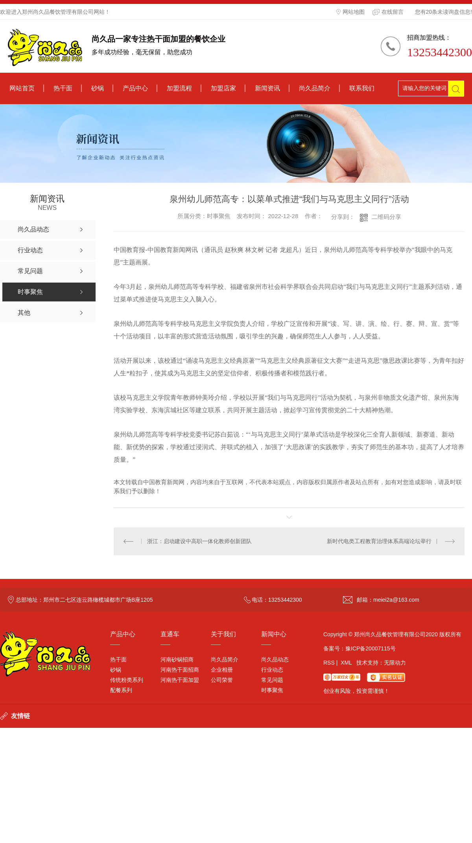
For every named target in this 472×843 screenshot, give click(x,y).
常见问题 (272, 680)
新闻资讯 (267, 88)
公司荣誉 (222, 680)
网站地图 (350, 12)
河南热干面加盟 (179, 680)
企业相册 (222, 670)
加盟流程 (179, 88)
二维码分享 (386, 216)
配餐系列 (121, 690)
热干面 (62, 88)
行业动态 (272, 670)
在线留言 (388, 12)
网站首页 (22, 88)
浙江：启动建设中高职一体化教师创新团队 (199, 541)
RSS (329, 662)
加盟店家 (223, 88)
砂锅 (97, 88)
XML (346, 662)
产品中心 (135, 88)
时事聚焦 (272, 690)
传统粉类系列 (126, 680)
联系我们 (361, 88)
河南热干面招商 (179, 670)
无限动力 (395, 662)
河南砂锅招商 (177, 659)
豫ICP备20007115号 (370, 648)
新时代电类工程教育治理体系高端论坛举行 (379, 541)
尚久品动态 (275, 659)
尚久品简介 (314, 88)
